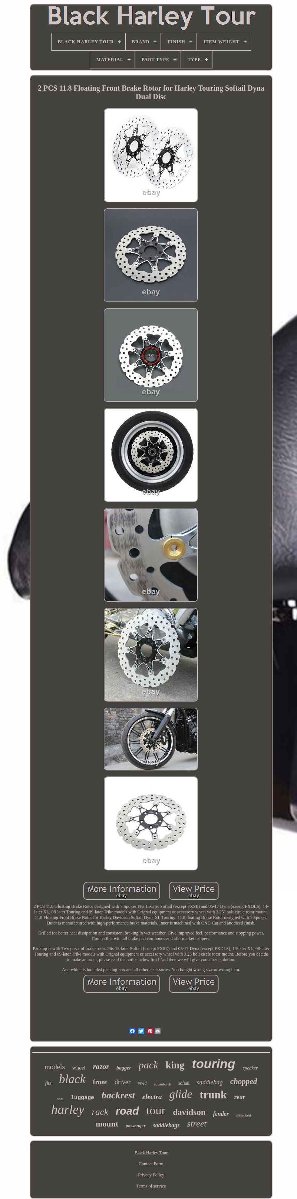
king (175, 1065)
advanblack (162, 1084)
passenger (135, 1125)
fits (48, 1083)
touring (213, 1064)
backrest (118, 1095)
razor (101, 1066)
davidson (189, 1112)
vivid (142, 1083)
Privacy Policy (151, 1175)
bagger (123, 1068)
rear (239, 1097)
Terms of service (151, 1186)
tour (156, 1110)
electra (152, 1097)
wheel (79, 1068)
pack (148, 1065)
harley (67, 1109)
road (127, 1111)
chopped (243, 1081)
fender (221, 1114)
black (72, 1079)
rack (100, 1112)
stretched (243, 1115)
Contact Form (151, 1163)
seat (60, 1099)
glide (180, 1094)
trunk (213, 1094)
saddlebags (166, 1125)
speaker (250, 1068)
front (100, 1082)
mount (107, 1123)
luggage (82, 1098)
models (54, 1067)
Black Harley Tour (151, 1152)
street (197, 1123)
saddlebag (210, 1082)
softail (183, 1083)
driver (123, 1082)
